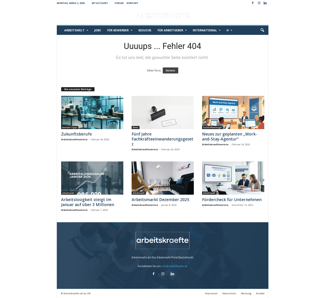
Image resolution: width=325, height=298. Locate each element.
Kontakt (132, 3)
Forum (119, 3)
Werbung (246, 293)
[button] (262, 30)
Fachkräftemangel (212, 127)
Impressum (211, 293)
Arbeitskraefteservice (74, 139)
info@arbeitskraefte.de (174, 266)
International (207, 30)
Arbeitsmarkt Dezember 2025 (160, 199)
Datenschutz (229, 293)
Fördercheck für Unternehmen (232, 199)
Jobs (97, 30)
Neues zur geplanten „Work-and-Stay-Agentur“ (229, 136)
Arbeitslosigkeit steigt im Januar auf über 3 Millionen (87, 202)
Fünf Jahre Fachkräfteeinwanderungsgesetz (162, 139)
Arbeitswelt (76, 30)
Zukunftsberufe (76, 134)
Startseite (170, 70)
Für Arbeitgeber (172, 30)
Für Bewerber (119, 30)
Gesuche (144, 30)
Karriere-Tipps (69, 127)
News (135, 127)
